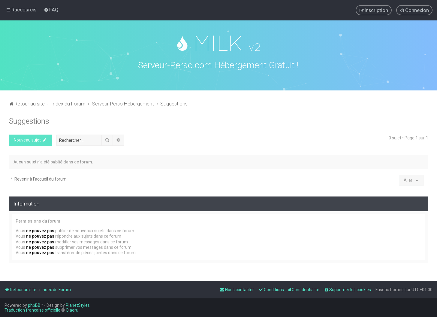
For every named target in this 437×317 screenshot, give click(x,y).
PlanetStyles (78, 305)
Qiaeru (72, 310)
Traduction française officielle (32, 310)
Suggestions (29, 120)
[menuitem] (51, 9)
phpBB (34, 305)
